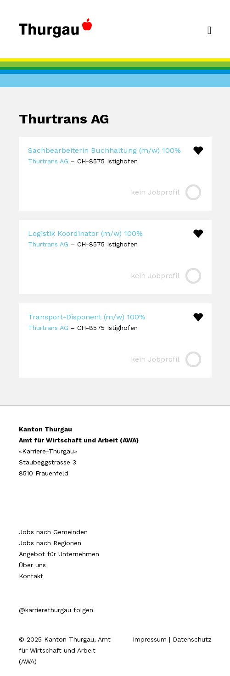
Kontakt (31, 576)
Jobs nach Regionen (50, 543)
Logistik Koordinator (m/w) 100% (85, 233)
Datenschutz (192, 639)
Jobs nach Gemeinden (53, 532)
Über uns (32, 565)
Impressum (150, 639)
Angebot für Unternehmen (59, 554)
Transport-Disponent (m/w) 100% (87, 317)
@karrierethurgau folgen (56, 610)
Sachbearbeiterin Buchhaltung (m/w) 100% (104, 150)
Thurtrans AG (48, 161)
